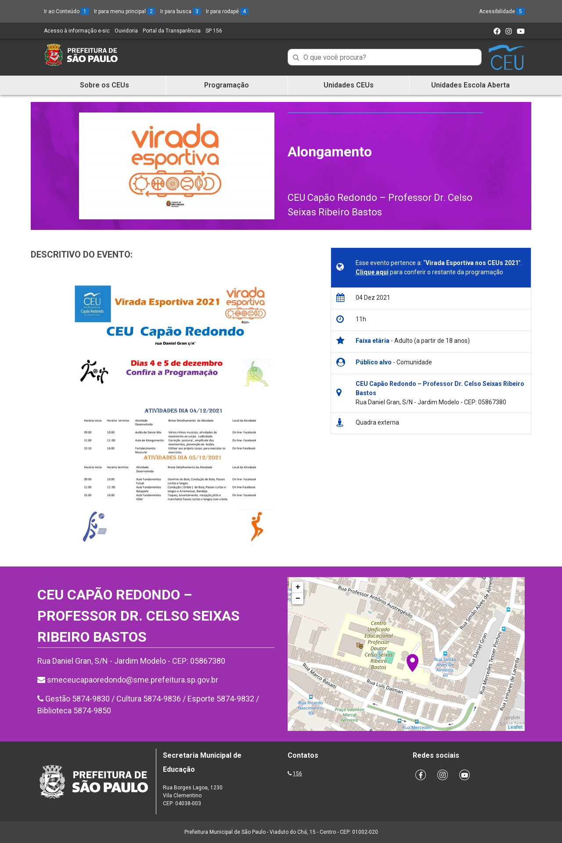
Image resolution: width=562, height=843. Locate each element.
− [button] (297, 598)
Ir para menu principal (124, 11)
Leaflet (515, 727)
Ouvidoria (126, 31)
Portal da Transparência (172, 31)
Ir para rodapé (227, 11)
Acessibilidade (502, 11)
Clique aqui (372, 272)
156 (297, 773)
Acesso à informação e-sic (77, 31)
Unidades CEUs (349, 85)
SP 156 (213, 31)
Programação (226, 85)
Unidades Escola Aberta (470, 85)
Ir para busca (180, 11)
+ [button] (297, 587)
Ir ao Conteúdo (66, 11)
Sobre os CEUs (104, 85)
